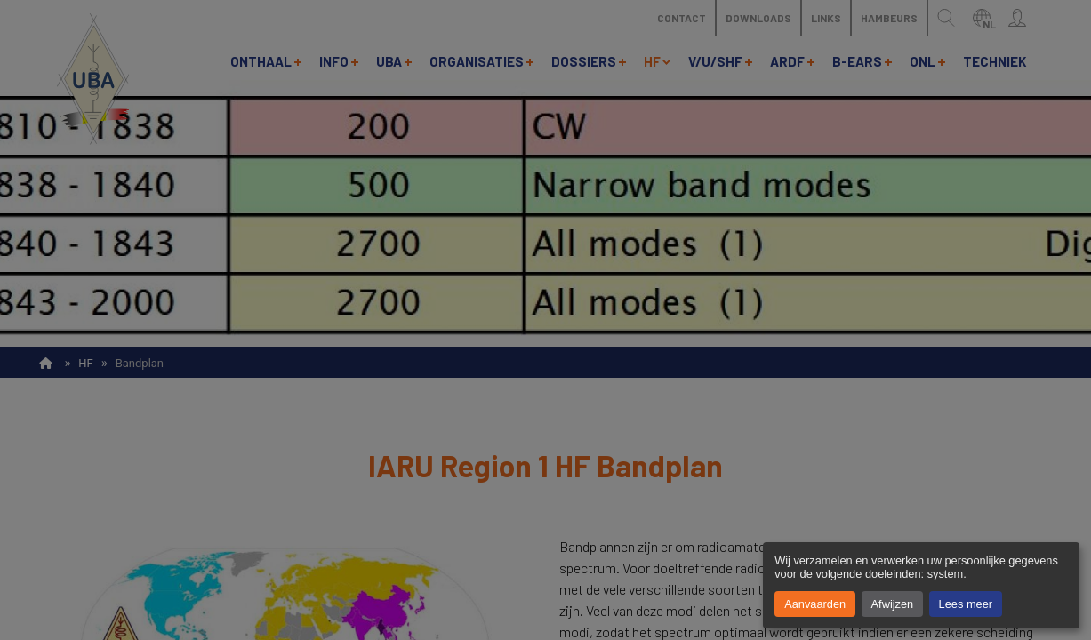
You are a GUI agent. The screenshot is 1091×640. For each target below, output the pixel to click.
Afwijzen (892, 604)
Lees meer (965, 604)
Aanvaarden (815, 604)
